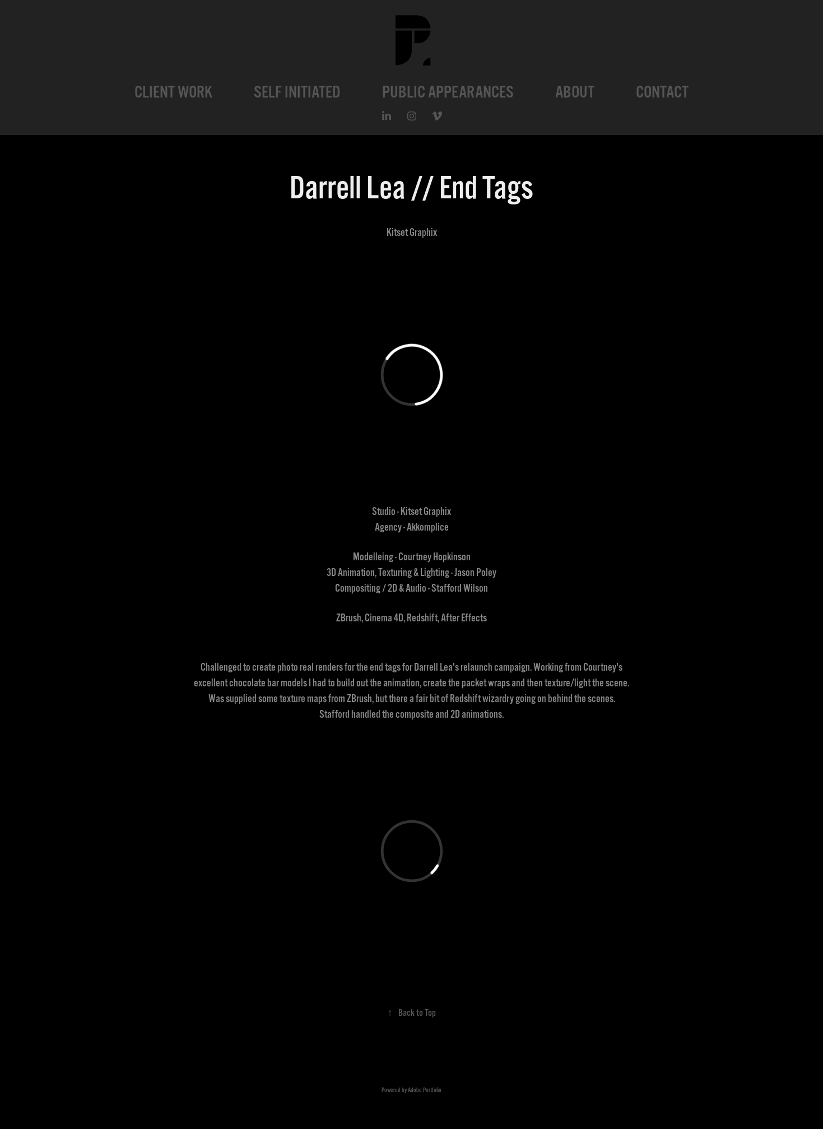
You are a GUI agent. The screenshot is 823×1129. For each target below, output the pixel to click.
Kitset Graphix (426, 511)
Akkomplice (428, 527)
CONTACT (662, 92)
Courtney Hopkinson (434, 557)
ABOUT (574, 92)
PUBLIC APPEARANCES (448, 92)
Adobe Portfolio (424, 1090)
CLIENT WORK (173, 92)
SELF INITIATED (297, 92)
